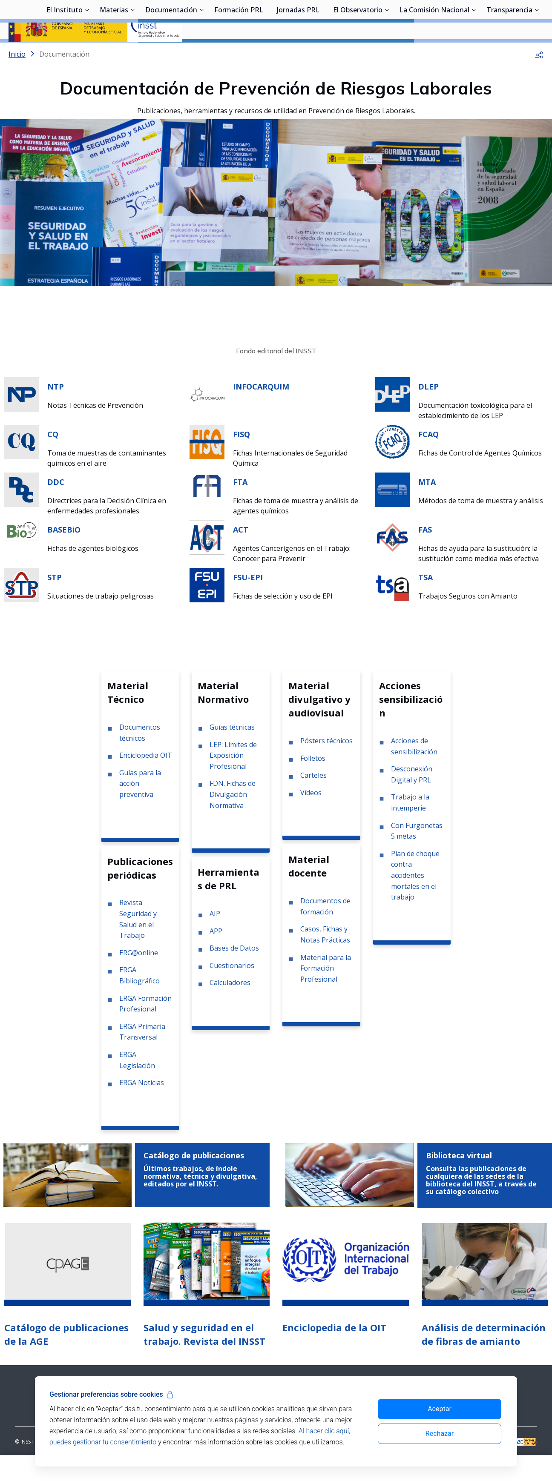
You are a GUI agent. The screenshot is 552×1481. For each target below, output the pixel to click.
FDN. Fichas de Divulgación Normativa (233, 816)
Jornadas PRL (298, 53)
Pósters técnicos (326, 763)
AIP (215, 936)
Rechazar (440, 1433)
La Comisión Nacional (434, 53)
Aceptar (439, 1409)
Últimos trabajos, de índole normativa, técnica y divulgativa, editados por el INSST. (200, 1198)
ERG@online (138, 975)
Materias (114, 53)
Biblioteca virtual (459, 1178)
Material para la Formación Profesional (325, 990)
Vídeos (311, 815)
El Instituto (64, 53)
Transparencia (509, 53)
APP (216, 953)
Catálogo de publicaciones (194, 1178)
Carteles (313, 797)
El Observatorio (357, 53)
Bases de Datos (234, 970)
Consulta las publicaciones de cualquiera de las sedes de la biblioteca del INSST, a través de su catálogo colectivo (481, 1202)
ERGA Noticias (141, 1105)
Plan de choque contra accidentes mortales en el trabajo (415, 897)
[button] (539, 77)
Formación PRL (238, 53)
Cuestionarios (232, 988)
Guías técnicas (232, 749)
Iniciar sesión (511, 19)
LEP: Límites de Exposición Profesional (233, 777)
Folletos (312, 780)
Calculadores (230, 1005)
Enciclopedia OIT (145, 777)
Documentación (171, 53)
